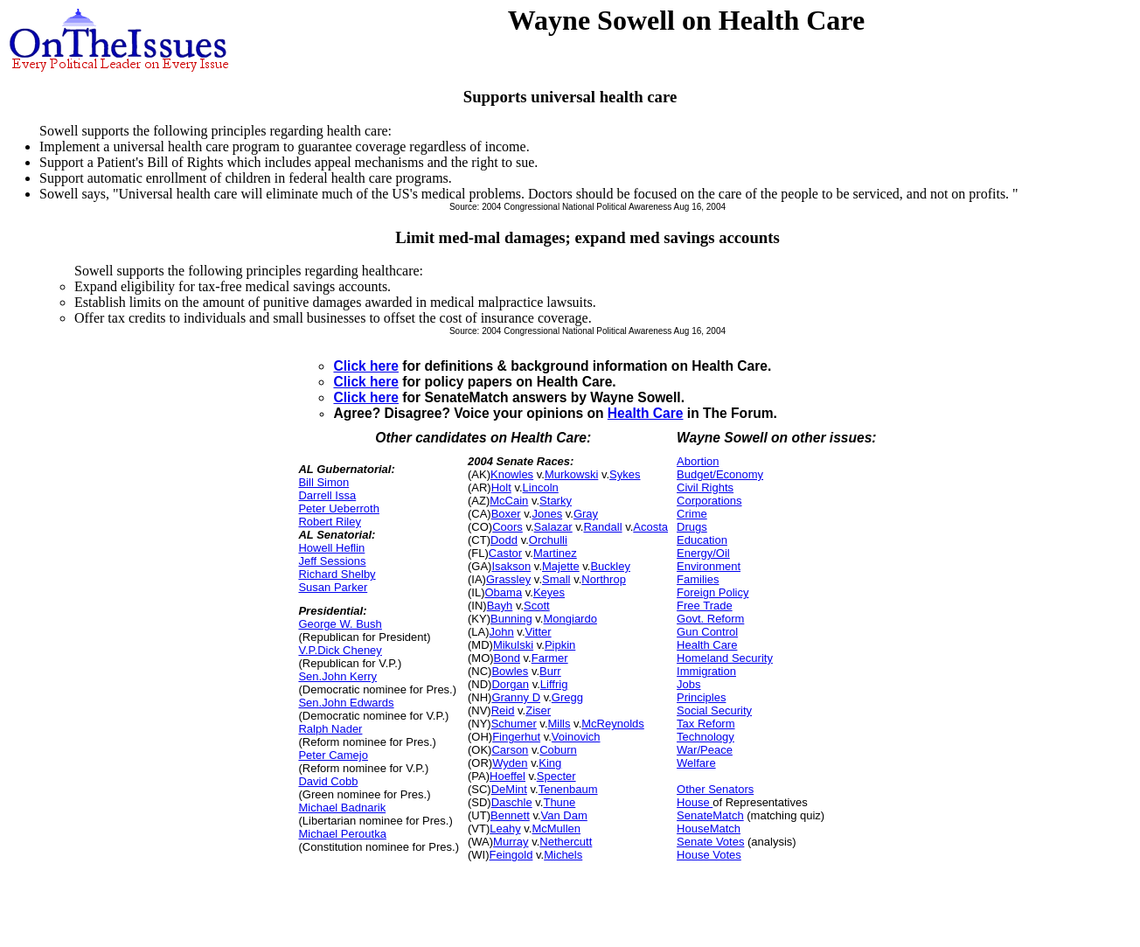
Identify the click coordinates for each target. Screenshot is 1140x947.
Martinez (555, 553)
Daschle (511, 802)
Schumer (514, 723)
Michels (563, 854)
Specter (556, 776)
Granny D (515, 697)
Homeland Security (725, 658)
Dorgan (510, 684)
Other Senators (715, 789)
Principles (701, 697)
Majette (561, 566)
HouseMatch (708, 828)
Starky (555, 500)
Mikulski (513, 644)
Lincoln (541, 487)
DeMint (509, 789)
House (694, 802)
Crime (692, 513)
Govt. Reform (710, 618)
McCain (509, 500)
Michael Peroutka (342, 833)
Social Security (714, 710)
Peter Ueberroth (338, 508)
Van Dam (564, 815)
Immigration (706, 671)
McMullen (556, 828)
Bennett (510, 815)
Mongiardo (569, 618)
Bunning (511, 618)
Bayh (500, 605)
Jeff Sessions (331, 561)
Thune (559, 802)
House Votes (709, 854)
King (550, 762)
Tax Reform (705, 723)
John (502, 631)
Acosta (650, 526)
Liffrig (554, 684)
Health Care (646, 413)
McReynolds (612, 723)
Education (702, 540)
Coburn (558, 749)
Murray (510, 841)
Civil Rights (705, 487)
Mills (559, 723)
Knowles (511, 474)
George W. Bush (339, 623)
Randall (602, 526)
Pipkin (560, 644)
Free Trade (705, 605)
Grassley (508, 579)
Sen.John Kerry (337, 676)
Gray (585, 513)
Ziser (538, 710)
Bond (507, 658)
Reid (503, 710)
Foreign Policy (712, 592)
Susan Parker (332, 587)
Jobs (688, 684)
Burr (550, 671)
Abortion (698, 461)
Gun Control (707, 631)
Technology (705, 736)
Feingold (511, 854)
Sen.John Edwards (345, 702)
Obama (503, 592)
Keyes (549, 592)
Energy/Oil (703, 553)
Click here (366, 366)
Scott (537, 605)
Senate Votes (710, 841)
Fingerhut (516, 736)
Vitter (538, 631)
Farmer (550, 658)
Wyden (509, 762)
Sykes (624, 474)
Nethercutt (565, 841)
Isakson (511, 566)
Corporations (709, 500)
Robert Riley (329, 521)
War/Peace (705, 749)
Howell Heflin (331, 547)
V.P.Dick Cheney (339, 650)
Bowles (509, 671)
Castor (505, 553)
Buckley (610, 566)
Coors (507, 526)
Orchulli (548, 540)
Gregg (567, 697)
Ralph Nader (330, 728)
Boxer (506, 513)
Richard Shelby (336, 574)
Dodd (504, 540)
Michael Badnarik (342, 807)
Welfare (696, 762)
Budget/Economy (720, 474)
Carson (509, 749)
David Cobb (328, 781)
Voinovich (576, 736)
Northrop (603, 579)
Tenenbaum (568, 789)
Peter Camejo (332, 755)
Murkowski (571, 474)
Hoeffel (507, 776)
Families (698, 579)
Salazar (553, 526)
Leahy (505, 828)
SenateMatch (710, 815)
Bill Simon (323, 482)
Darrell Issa (327, 495)
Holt (501, 487)
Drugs (692, 526)
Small (556, 579)
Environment (708, 566)
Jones (547, 513)
